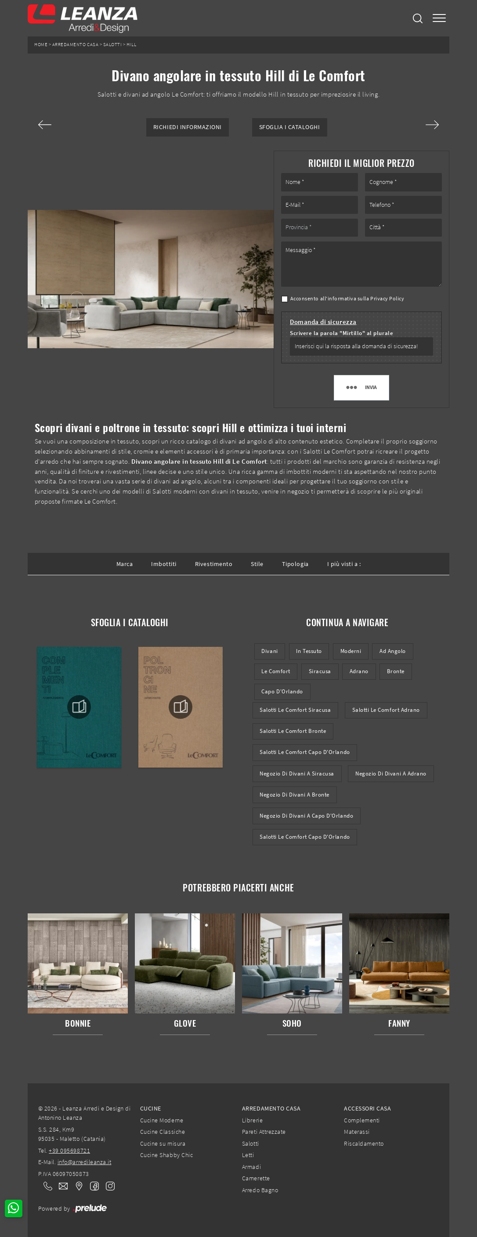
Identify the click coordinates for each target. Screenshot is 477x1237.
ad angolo (392, 651)
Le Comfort (275, 671)
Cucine (150, 1108)
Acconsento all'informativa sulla (347, 298)
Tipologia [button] (295, 564)
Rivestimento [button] (213, 564)
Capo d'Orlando (282, 691)
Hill (131, 44)
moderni (350, 651)
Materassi (357, 1132)
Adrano (359, 671)
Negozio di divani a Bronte (294, 794)
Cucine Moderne (161, 1120)
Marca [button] (124, 564)
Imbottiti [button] (164, 564)
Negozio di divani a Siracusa (297, 773)
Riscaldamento (364, 1143)
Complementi (362, 1120)
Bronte (396, 671)
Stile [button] (257, 564)
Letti (248, 1155)
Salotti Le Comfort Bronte (293, 731)
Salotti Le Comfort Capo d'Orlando (305, 752)
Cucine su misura (162, 1143)
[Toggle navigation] (439, 18)
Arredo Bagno (260, 1190)
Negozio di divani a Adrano (390, 773)
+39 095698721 (69, 1150)
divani (269, 651)
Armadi (251, 1167)
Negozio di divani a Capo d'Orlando (306, 815)
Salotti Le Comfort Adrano (386, 710)
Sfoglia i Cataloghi (289, 127)
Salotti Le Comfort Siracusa (295, 710)
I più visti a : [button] (344, 564)
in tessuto (309, 651)
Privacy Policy (387, 298)
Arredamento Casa (75, 44)
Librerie (252, 1120)
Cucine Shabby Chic (166, 1155)
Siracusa (320, 671)
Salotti (112, 44)
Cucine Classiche (162, 1132)
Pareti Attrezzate (264, 1132)
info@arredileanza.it (85, 1162)
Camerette (256, 1178)
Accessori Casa (367, 1108)
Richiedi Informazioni (187, 127)
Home (40, 44)
